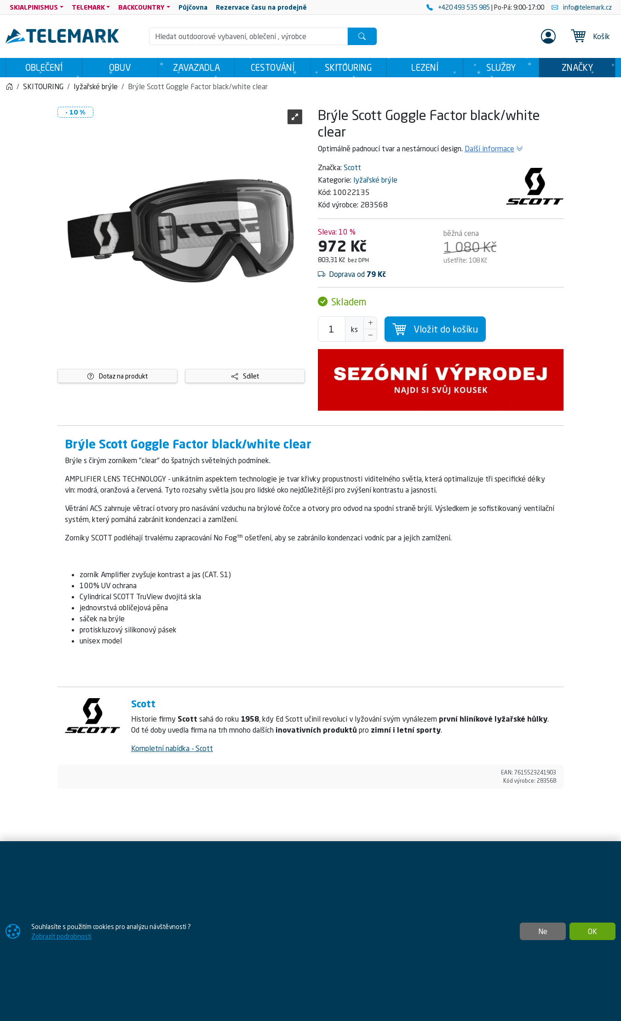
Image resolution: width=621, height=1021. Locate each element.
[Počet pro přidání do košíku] (331, 329)
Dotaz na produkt (117, 376)
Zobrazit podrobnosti (61, 936)
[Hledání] (248, 36)
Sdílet (245, 376)
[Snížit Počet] (370, 335)
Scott (352, 167)
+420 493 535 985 (458, 7)
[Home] (9, 86)
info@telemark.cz (582, 7)
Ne (542, 931)
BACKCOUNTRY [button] (141, 7)
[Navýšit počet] (370, 322)
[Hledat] (362, 36)
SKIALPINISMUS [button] (34, 7)
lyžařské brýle (375, 179)
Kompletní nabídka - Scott (172, 748)
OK (592, 931)
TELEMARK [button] (88, 7)
